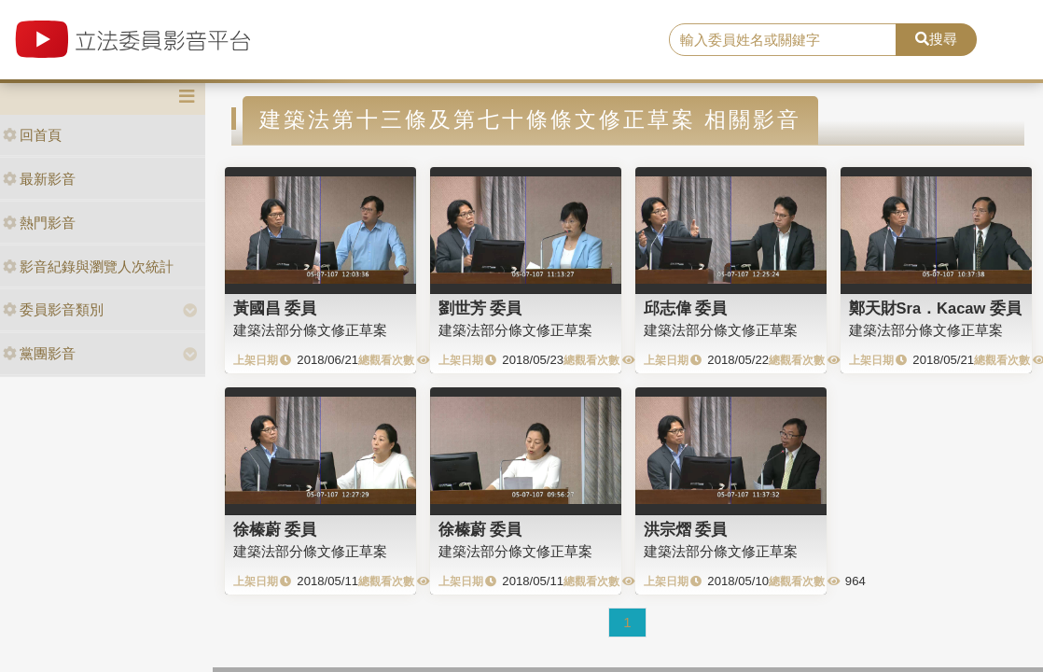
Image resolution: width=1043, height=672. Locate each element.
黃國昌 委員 (275, 308)
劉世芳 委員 (480, 308)
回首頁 (32, 135)
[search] (783, 40)
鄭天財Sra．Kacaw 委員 (935, 308)
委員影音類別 (53, 309)
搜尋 (936, 39)
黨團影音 (39, 353)
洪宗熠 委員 (686, 529)
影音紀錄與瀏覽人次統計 (88, 266)
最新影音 (39, 179)
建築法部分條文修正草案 (310, 330)
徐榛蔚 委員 (275, 529)
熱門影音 (39, 223)
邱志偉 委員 (686, 308)
